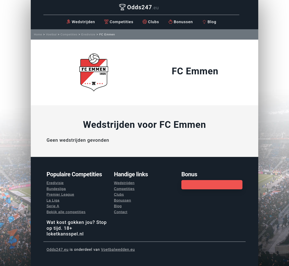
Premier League (60, 194)
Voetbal (51, 34)
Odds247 (139, 7)
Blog (209, 22)
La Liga (53, 200)
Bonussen (180, 22)
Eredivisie (88, 34)
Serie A (53, 206)
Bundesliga (56, 189)
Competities (118, 22)
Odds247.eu (57, 249)
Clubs (151, 22)
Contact (120, 212)
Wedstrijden (80, 22)
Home (38, 34)
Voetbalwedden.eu (118, 249)
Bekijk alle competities (66, 212)
